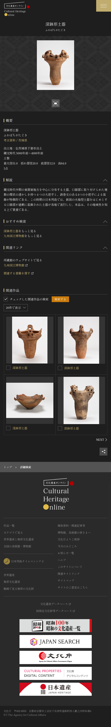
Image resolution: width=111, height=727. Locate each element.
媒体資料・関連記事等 (71, 526)
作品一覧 (9, 526)
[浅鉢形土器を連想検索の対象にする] (8, 428)
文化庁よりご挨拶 (69, 539)
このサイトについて (70, 567)
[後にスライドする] (101, 439)
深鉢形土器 (11, 231)
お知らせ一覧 (66, 553)
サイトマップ (66, 580)
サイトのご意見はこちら (73, 587)
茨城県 (22, 140)
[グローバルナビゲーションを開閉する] (103, 6)
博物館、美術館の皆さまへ (74, 532)
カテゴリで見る (13, 532)
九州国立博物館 (14, 236)
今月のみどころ (67, 546)
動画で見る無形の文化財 (19, 589)
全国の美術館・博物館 (17, 546)
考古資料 (9, 140)
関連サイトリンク (69, 574)
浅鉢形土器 (19, 428)
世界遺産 (9, 575)
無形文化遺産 (12, 582)
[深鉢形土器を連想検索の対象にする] (8, 368)
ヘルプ (62, 560)
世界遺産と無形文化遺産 (19, 539)
